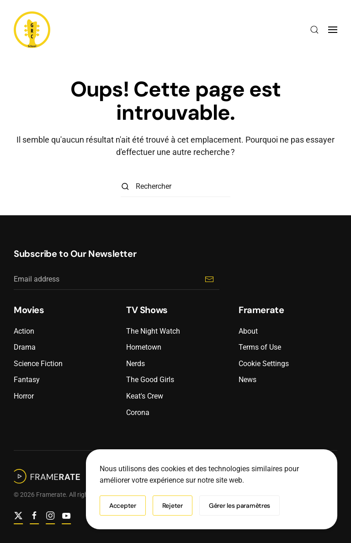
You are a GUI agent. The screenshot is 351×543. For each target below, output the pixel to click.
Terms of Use (260, 347)
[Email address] (116, 279)
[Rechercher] (175, 186)
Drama (25, 347)
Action (24, 331)
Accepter (122, 505)
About (248, 331)
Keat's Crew (144, 396)
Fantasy (27, 379)
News (247, 379)
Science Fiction (38, 363)
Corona (137, 412)
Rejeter (172, 505)
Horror (24, 396)
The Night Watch (153, 331)
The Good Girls (150, 379)
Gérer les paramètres (239, 505)
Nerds (135, 363)
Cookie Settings (264, 363)
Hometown (143, 347)
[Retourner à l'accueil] (32, 29)
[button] (314, 29)
